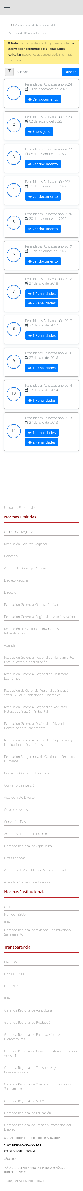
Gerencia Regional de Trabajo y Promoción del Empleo (37, 1127)
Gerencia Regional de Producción (28, 1022)
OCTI (7, 906)
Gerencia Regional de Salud (24, 1100)
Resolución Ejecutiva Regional (25, 544)
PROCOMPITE (14, 962)
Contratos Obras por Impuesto (26, 773)
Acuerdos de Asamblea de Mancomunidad (35, 870)
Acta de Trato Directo (19, 797)
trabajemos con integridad (24, 1181)
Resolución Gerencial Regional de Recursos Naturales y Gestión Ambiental (35, 709)
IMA (7, 922)
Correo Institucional (19, 1151)
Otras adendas (14, 858)
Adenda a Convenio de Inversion (27, 882)
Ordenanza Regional (19, 531)
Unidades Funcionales (20, 507)
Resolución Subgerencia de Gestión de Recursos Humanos (39, 758)
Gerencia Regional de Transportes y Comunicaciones (30, 1069)
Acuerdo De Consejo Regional (25, 568)
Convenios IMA (15, 821)
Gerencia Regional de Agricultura (28, 846)
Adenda (9, 645)
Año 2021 (10, 1159)
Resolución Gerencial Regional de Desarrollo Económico (36, 676)
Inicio (12, 25)
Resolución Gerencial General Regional (32, 604)
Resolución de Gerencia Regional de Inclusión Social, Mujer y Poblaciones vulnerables (37, 692)
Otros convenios (16, 809)
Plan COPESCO (15, 914)
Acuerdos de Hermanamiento (25, 833)
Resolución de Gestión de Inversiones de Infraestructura (33, 630)
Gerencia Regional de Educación (27, 1113)
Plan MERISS (13, 986)
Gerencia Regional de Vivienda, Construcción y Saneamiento (37, 932)
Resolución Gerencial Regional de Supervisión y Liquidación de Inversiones (38, 742)
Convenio (11, 556)
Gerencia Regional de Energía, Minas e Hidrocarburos (32, 1036)
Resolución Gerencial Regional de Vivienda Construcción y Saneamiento (34, 725)
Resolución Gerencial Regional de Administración (39, 616)
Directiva (10, 592)
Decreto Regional (16, 580)
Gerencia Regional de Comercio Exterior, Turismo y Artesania (40, 1053)
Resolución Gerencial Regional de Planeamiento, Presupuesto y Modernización (39, 659)
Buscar (70, 71)
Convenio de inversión (20, 785)
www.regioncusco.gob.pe (22, 1144)
